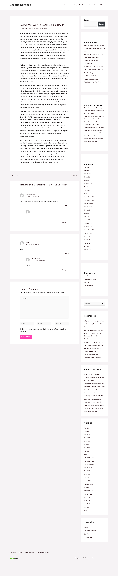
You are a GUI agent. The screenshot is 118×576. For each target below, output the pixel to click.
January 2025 (88, 189)
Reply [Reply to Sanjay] (67, 253)
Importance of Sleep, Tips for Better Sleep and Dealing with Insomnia (94, 143)
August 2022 (88, 238)
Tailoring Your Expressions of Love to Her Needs (94, 118)
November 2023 (89, 205)
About (18, 563)
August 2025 (88, 179)
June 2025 (87, 182)
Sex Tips (32, 28)
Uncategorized (89, 291)
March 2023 (88, 225)
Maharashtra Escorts (63, 5)
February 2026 (89, 176)
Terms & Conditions (38, 563)
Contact (12, 563)
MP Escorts (92, 5)
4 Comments (24, 28)
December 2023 (89, 202)
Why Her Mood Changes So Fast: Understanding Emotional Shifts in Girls (94, 48)
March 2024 (88, 199)
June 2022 (87, 245)
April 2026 (87, 172)
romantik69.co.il (31, 194)
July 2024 (87, 192)
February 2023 (89, 228)
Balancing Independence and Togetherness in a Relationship (94, 110)
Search (86, 20)
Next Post (74, 176)
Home (51, 5)
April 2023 (87, 222)
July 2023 (87, 215)
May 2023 (87, 218)
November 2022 (89, 235)
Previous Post (15, 176)
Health (86, 281)
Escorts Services (20, 4)
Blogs (102, 5)
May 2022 (87, 248)
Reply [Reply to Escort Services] (64, 222)
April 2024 (87, 195)
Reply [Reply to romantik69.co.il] (67, 206)
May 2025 (87, 185)
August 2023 (88, 212)
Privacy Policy (26, 563)
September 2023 (89, 209)
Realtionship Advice (90, 284)
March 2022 (88, 255)
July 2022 (87, 242)
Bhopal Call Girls (79, 5)
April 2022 (87, 251)
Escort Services (37, 211)
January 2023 (88, 232)
